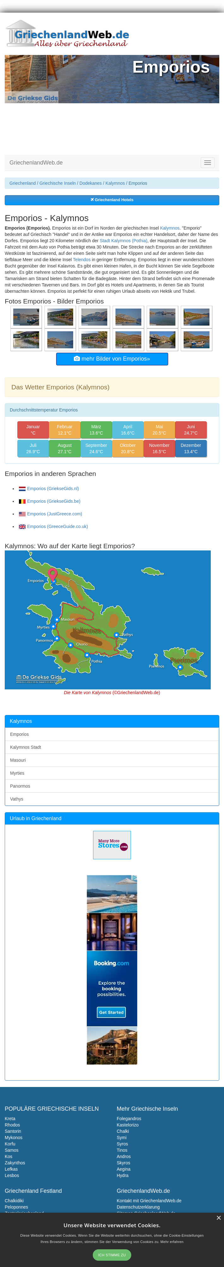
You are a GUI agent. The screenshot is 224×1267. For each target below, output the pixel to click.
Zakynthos (15, 1162)
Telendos (82, 259)
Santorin (13, 1131)
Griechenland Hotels (112, 200)
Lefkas (11, 1169)
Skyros (123, 1162)
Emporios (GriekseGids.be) (49, 501)
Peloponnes (16, 1207)
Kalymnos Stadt (25, 747)
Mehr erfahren (172, 1242)
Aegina (124, 1169)
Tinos (122, 1150)
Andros (124, 1156)
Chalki (123, 1131)
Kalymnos (115, 183)
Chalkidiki (14, 1200)
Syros (122, 1143)
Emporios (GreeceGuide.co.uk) (53, 526)
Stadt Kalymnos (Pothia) (123, 240)
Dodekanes (91, 183)
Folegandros (129, 1118)
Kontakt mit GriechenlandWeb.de (149, 1200)
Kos (8, 1156)
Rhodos (12, 1124)
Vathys (16, 799)
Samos (12, 1150)
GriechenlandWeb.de (36, 162)
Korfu (10, 1143)
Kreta (10, 1118)
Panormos (20, 786)
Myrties (17, 773)
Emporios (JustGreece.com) (50, 513)
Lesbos (12, 1175)
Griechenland (22, 183)
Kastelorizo (128, 1124)
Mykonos (13, 1137)
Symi (122, 1137)
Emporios (19, 734)
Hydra (122, 1175)
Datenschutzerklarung (138, 1207)
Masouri (18, 760)
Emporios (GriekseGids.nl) (49, 488)
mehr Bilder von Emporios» (112, 359)
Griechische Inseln (57, 183)
